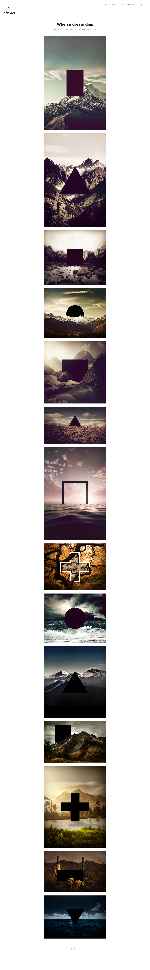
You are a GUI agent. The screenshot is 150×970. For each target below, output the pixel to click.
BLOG (114, 5)
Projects (98, 5)
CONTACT (122, 5)
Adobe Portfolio (78, 963)
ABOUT (107, 5)
